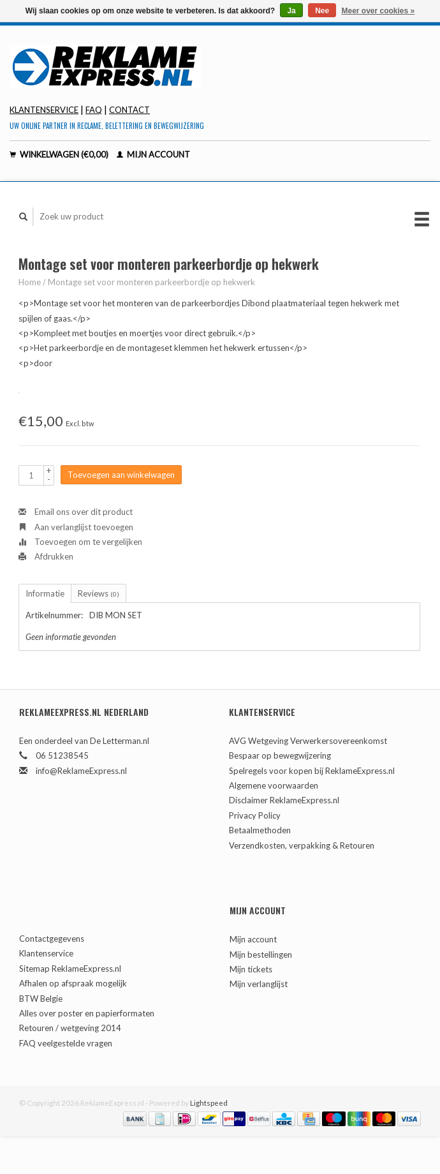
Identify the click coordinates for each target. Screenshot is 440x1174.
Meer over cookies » (378, 10)
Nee (322, 10)
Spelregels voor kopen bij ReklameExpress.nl (312, 771)
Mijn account (153, 154)
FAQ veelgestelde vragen (65, 1043)
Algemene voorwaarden (273, 785)
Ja (291, 10)
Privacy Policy (255, 815)
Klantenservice (44, 110)
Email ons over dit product (75, 512)
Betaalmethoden (260, 830)
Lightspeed (209, 1102)
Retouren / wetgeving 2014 (70, 1028)
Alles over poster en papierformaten (86, 1013)
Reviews (98, 593)
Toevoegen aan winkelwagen (121, 475)
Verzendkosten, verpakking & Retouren (301, 845)
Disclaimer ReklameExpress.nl (284, 800)
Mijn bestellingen (261, 954)
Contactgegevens (51, 938)
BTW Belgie (40, 998)
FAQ (93, 110)
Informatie (45, 593)
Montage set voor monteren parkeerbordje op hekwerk (151, 282)
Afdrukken (45, 556)
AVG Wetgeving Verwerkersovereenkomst (308, 741)
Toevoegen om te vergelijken (80, 542)
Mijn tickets (251, 969)
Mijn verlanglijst (259, 984)
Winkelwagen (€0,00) (60, 154)
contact (129, 110)
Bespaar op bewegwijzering (280, 755)
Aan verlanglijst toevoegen (75, 527)
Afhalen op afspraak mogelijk (73, 983)
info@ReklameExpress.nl (81, 771)
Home (29, 282)
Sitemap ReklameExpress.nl (70, 968)
